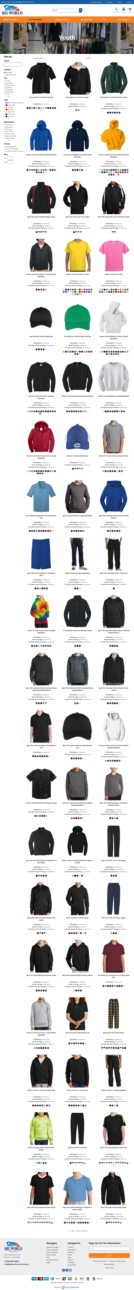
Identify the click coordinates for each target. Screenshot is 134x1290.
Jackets (70, 1260)
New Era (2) (9, 131)
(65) (15, 103)
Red (9, 109)
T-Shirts (70, 1247)
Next (73, 1231)
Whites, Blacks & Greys (15, 102)
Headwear (71, 1262)
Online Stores (51, 1255)
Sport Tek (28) (10, 138)
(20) (10, 105)
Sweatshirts (72, 1250)
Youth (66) (9, 72)
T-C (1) (8, 94)
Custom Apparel (52, 1250)
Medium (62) (10, 85)
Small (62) (9, 83)
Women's (71, 1252)
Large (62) (9, 87)
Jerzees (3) (9, 129)
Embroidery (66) (11, 146)
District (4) (9, 125)
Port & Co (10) (10, 134)
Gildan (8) (9, 127)
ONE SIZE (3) (10, 92)
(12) (9, 107)
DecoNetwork (71, 1287)
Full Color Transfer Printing (109, 108)
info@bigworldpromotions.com (24, 2)
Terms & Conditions (100, 1261)
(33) (10, 114)
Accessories (72, 1265)
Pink (9, 107)
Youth (70, 1255)
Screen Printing (73, 106)
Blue (9, 116)
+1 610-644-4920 (95, 2)
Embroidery (37, 104)
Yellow (10, 112)
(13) (10, 112)
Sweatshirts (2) (11, 74)
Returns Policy (109, 1264)
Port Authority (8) (11, 136)
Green (10, 114)
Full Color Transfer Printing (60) (15, 151)
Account (129, 2)
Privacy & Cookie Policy (117, 1261)
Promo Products (52, 1252)
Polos (69, 1257)
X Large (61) (9, 90)
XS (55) (8, 81)
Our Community (52, 1260)
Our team (109, 2)
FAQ (47, 1257)
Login (48, 1262)
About (120, 2)
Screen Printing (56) (12, 149)
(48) (9, 110)
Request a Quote (52, 1247)
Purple (10, 105)
